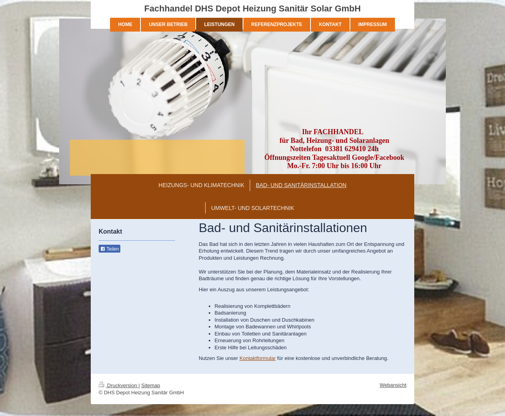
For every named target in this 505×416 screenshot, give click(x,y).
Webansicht (393, 385)
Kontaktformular (257, 358)
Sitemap (150, 385)
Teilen (109, 249)
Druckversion (118, 385)
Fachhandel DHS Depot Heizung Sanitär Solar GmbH (252, 8)
